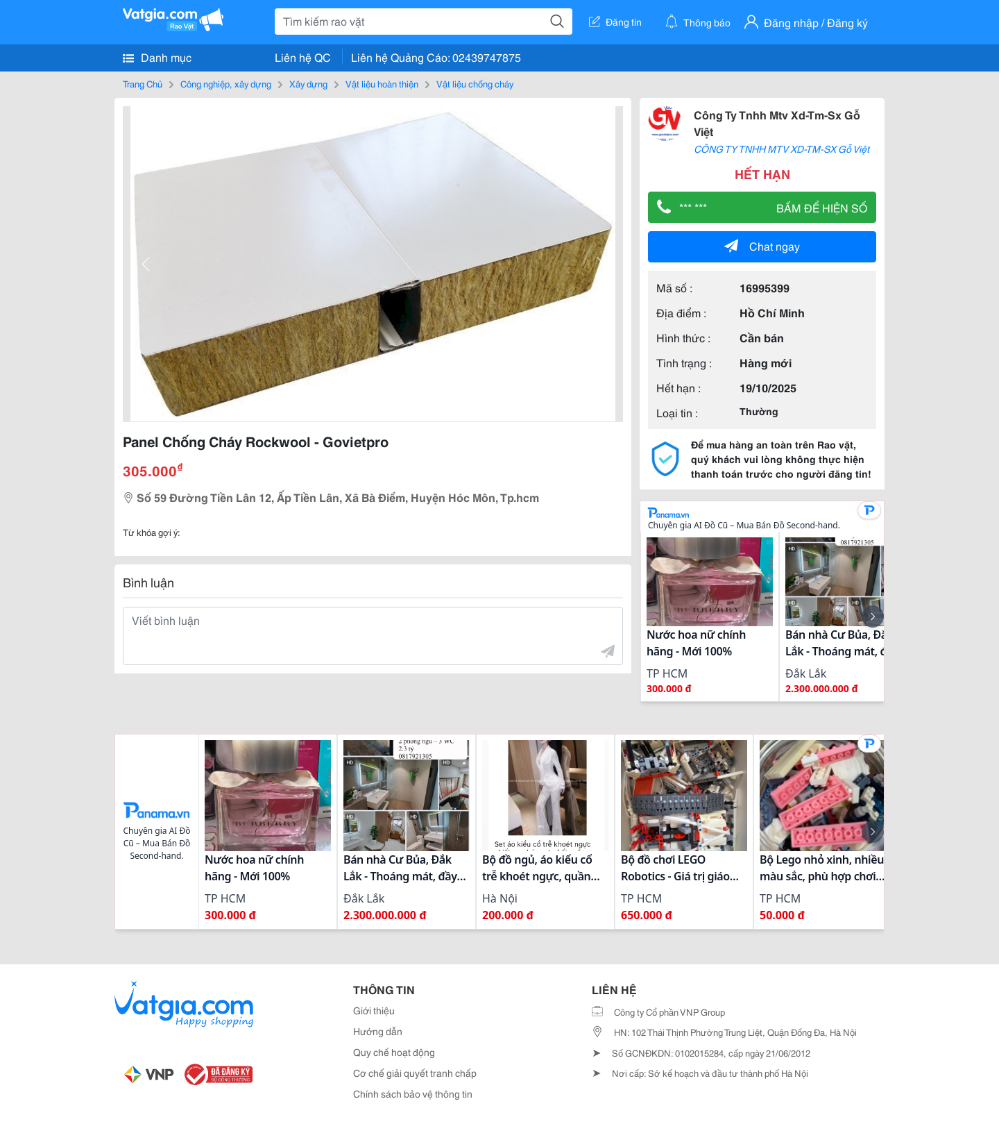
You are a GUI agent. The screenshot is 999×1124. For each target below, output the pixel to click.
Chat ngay (762, 245)
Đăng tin (615, 21)
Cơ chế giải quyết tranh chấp (415, 1073)
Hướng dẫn (377, 1031)
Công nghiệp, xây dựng (225, 83)
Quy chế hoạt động (394, 1052)
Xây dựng (308, 83)
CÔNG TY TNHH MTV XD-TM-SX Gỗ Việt (781, 149)
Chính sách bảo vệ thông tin (412, 1093)
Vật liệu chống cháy (474, 83)
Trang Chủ (142, 83)
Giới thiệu (374, 1010)
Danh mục (157, 57)
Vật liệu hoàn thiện (381, 83)
